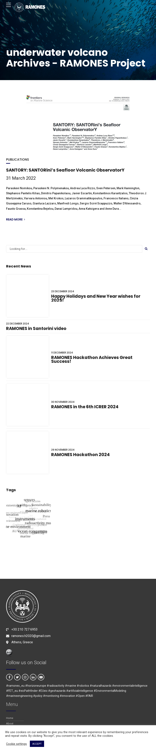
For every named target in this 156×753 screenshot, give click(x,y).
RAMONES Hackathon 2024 (80, 455)
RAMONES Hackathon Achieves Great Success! (91, 359)
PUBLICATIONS (17, 159)
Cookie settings (16, 744)
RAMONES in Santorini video (36, 328)
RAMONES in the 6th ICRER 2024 (84, 407)
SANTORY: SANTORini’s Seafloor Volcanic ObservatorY (65, 170)
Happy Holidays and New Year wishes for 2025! (95, 298)
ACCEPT (37, 743)
